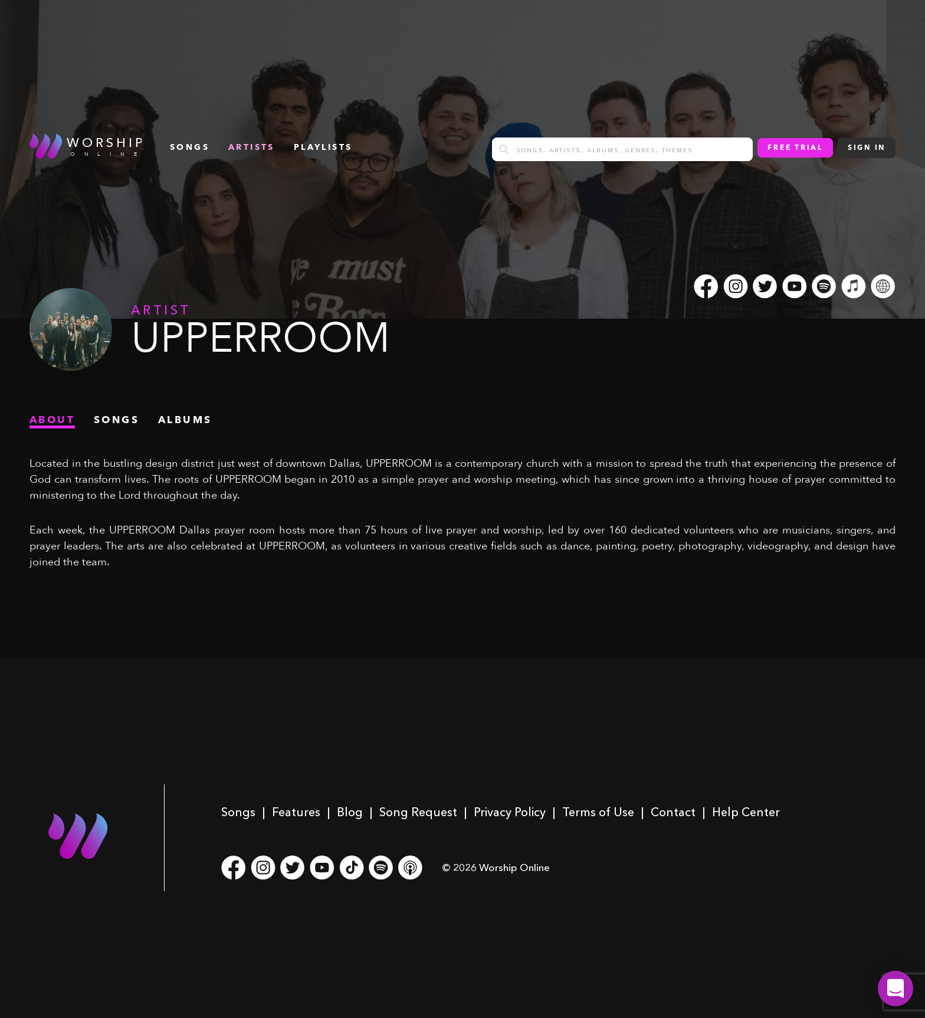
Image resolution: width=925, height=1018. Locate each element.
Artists (251, 147)
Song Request (418, 812)
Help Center (746, 812)
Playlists (323, 147)
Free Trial (795, 148)
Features (296, 812)
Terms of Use (598, 812)
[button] (895, 988)
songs (189, 147)
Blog (350, 812)
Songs (238, 812)
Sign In (866, 148)
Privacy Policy (510, 812)
